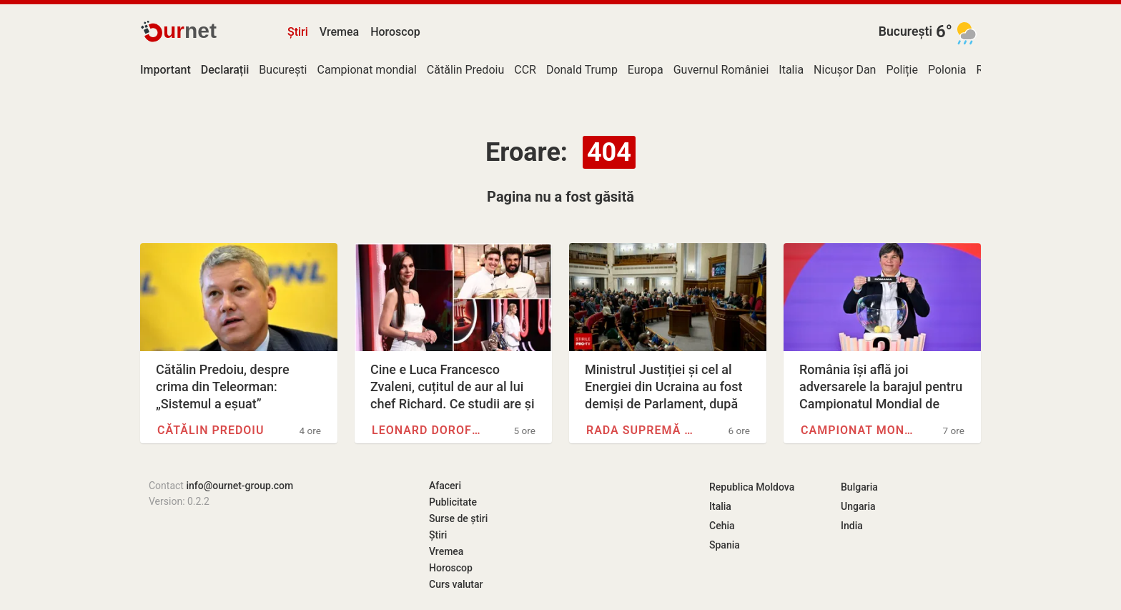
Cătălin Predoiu (465, 70)
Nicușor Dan (845, 70)
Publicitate (453, 502)
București (905, 31)
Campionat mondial (366, 70)
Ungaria (858, 506)
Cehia (722, 525)
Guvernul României (721, 70)
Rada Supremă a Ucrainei (643, 430)
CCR (525, 70)
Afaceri (445, 485)
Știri (297, 32)
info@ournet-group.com (239, 485)
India (852, 525)
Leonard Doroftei (429, 430)
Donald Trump (582, 70)
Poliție (902, 70)
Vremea (339, 32)
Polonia (947, 70)
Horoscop (395, 32)
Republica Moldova (751, 487)
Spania (724, 545)
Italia (791, 70)
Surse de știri (458, 518)
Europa (645, 70)
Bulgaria (859, 487)
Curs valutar (456, 584)
